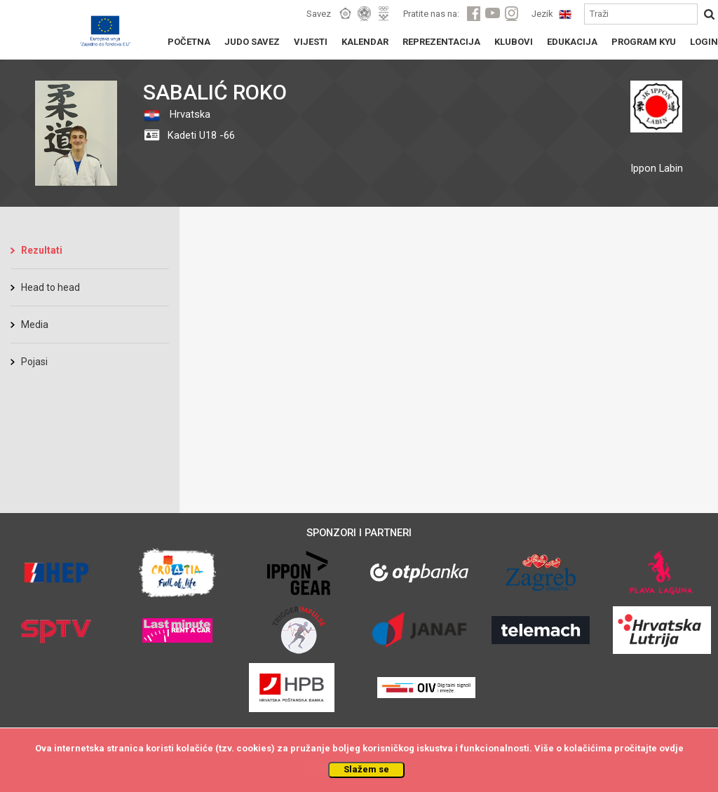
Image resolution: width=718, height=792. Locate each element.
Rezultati (41, 250)
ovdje (671, 748)
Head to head (50, 287)
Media (34, 324)
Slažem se (366, 769)
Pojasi (34, 361)
